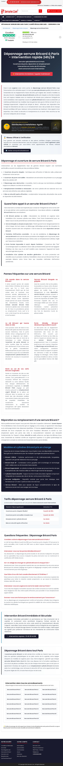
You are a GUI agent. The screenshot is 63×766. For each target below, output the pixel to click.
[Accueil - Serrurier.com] (3, 17)
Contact (3, 1)
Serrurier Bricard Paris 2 (31, 689)
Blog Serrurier (5, 756)
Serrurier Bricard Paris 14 (31, 709)
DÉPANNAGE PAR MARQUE (24, 17)
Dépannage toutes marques (20, 28)
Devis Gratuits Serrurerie (10, 20)
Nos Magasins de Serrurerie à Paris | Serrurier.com (6, 752)
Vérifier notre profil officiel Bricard (17, 150)
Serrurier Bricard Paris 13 (14, 709)
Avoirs (18, 752)
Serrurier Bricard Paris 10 (14, 704)
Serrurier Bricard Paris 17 (31, 713)
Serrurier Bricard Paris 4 (14, 694)
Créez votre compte (56, 5)
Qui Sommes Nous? (6, 758)
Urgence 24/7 (10, 17)
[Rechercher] (31, 11)
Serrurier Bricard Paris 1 (13, 689)
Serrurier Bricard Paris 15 (49, 709)
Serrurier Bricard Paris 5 (31, 694)
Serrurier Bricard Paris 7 (14, 699)
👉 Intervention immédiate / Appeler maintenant (31, 74)
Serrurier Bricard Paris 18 (49, 713)
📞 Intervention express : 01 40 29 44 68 (21, 636)
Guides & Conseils (26, 20)
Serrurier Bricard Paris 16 (14, 713)
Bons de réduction (22, 756)
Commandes (20, 750)
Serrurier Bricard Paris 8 (31, 699)
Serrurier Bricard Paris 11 (31, 704)
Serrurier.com (6, 28)
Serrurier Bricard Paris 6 (49, 694)
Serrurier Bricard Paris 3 (49, 689)
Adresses (19, 754)
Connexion (46, 5)
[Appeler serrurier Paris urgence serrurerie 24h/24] (24, 2)
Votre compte (22, 742)
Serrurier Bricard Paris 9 (49, 699)
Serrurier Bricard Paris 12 (49, 704)
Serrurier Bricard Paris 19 (14, 718)
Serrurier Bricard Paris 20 (31, 718)
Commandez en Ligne (40, 17)
